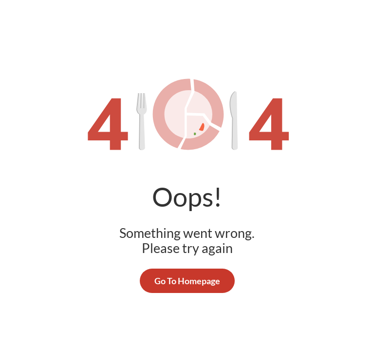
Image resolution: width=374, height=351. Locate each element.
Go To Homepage (187, 280)
